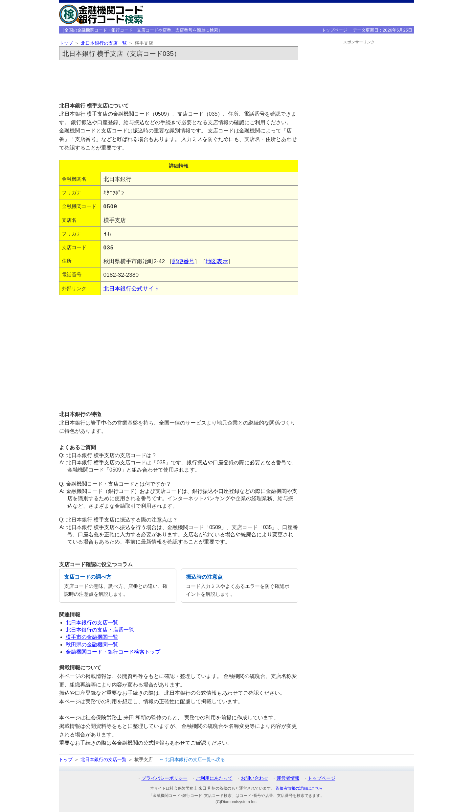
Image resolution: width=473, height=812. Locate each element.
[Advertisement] (178, 81)
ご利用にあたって (214, 778)
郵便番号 (183, 261)
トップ (66, 43)
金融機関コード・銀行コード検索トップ (113, 652)
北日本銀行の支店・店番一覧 (100, 630)
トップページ (334, 30)
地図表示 (217, 261)
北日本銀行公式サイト (131, 288)
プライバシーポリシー (165, 778)
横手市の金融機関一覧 (92, 637)
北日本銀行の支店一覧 (104, 43)
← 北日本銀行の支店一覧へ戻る (192, 759)
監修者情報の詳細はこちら (299, 788)
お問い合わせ (254, 778)
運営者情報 (288, 778)
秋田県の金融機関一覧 (92, 644)
